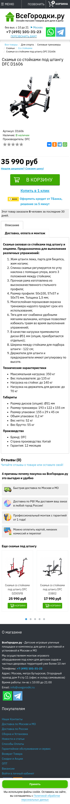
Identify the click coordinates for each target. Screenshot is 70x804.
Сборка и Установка (15, 734)
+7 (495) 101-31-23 (23, 31)
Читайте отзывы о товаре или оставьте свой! (32, 465)
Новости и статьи (13, 739)
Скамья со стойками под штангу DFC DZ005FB (17, 590)
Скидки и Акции (12, 759)
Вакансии (8, 769)
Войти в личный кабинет (18, 774)
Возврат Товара (12, 754)
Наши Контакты (12, 719)
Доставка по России (15, 729)
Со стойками (25, 48)
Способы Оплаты (13, 744)
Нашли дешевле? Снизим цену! (22, 168)
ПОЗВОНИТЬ (36, 4)
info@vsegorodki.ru (22, 687)
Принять (35, 784)
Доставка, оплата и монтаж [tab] (25, 234)
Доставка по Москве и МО (19, 724)
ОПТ (4, 764)
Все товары (11, 44)
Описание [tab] (12, 226)
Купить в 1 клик (35, 191)
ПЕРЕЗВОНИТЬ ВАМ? (24, 36)
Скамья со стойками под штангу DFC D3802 (52, 590)
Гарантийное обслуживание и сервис (26, 749)
